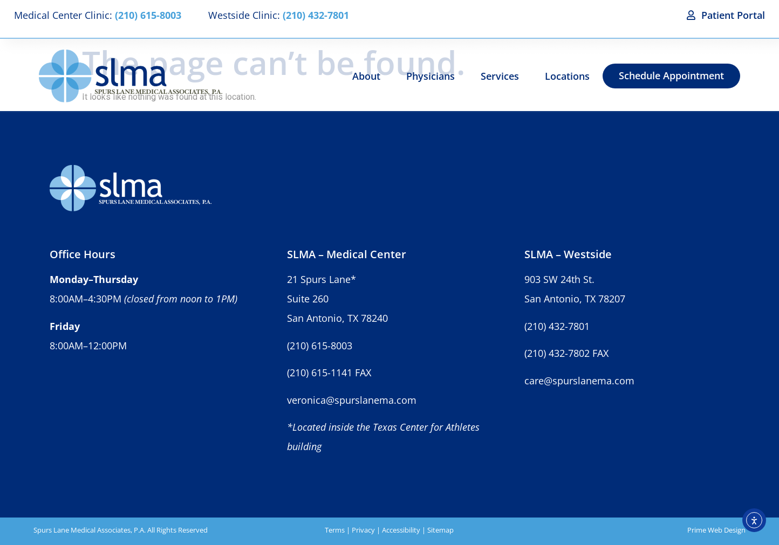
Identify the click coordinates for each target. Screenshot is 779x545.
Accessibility (401, 530)
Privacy (363, 530)
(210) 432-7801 (557, 326)
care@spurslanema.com (579, 380)
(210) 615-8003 (319, 345)
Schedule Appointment (671, 75)
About (366, 76)
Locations (567, 76)
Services (500, 76)
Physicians (430, 76)
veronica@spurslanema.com (351, 400)
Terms (335, 530)
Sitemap (440, 530)
